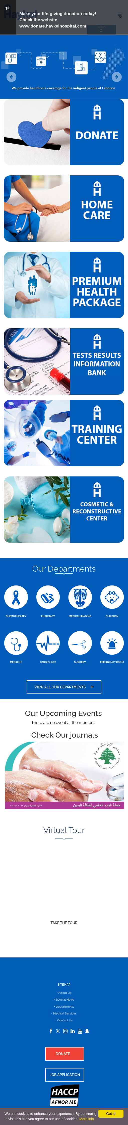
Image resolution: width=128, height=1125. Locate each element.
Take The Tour (63, 923)
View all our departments (64, 687)
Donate (63, 1054)
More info (86, 1119)
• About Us (64, 993)
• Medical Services (64, 1013)
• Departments (64, 1006)
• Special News (64, 999)
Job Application (65, 1075)
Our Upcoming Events (63, 713)
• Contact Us (64, 1020)
